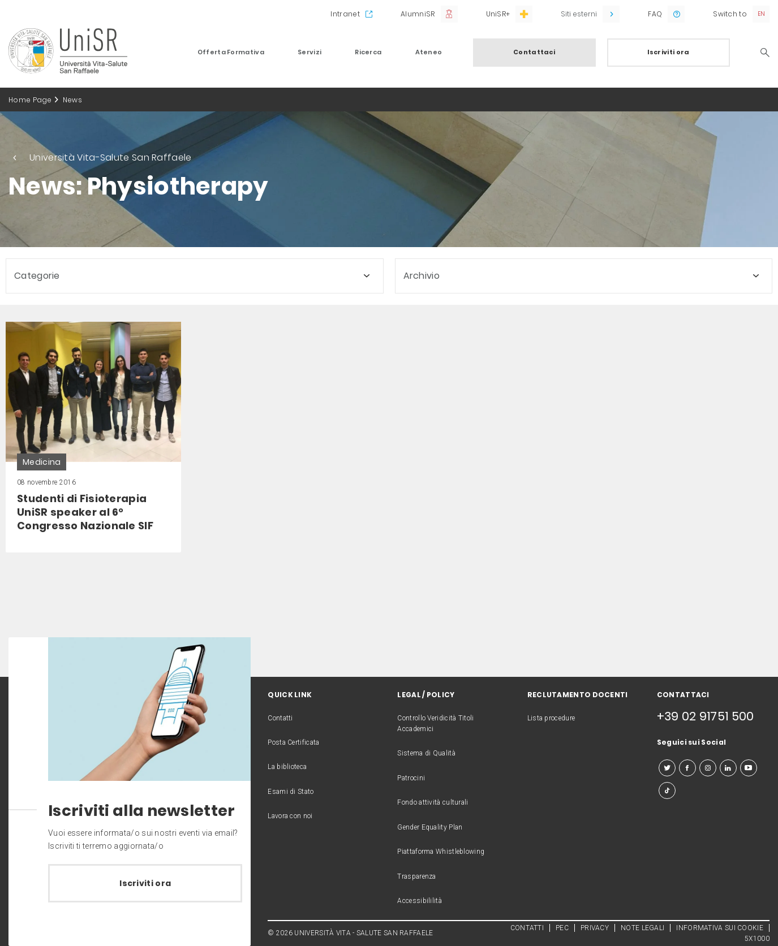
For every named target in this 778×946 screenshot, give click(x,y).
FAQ (655, 14)
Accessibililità (419, 901)
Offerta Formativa (230, 52)
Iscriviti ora (668, 52)
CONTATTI (527, 928)
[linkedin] (728, 767)
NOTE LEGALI (642, 928)
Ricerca (368, 52)
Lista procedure (551, 718)
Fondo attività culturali (432, 802)
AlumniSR (418, 14)
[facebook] (687, 767)
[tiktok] (667, 790)
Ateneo (428, 52)
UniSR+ (498, 14)
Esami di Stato (290, 792)
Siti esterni (579, 14)
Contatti (280, 718)
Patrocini (411, 778)
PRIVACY (595, 928)
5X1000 (757, 939)
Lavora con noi (290, 816)
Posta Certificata (293, 742)
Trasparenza (416, 876)
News (72, 100)
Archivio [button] (421, 275)
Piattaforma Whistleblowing (440, 852)
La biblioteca (287, 767)
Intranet (344, 14)
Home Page (30, 100)
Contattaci (534, 52)
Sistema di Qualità (426, 753)
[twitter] (667, 767)
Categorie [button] (37, 275)
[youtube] (748, 767)
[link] (93, 437)
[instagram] (707, 767)
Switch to (730, 14)
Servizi (309, 52)
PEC (562, 928)
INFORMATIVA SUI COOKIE (719, 928)
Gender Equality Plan (429, 827)
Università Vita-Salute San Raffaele (110, 157)
